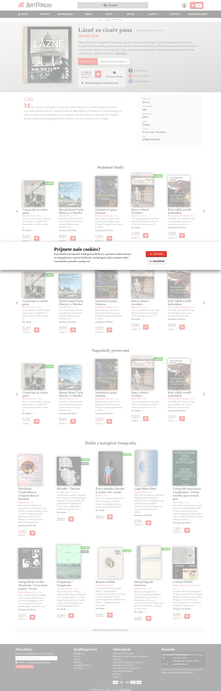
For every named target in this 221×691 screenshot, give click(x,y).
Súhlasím (156, 253)
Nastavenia (157, 261)
